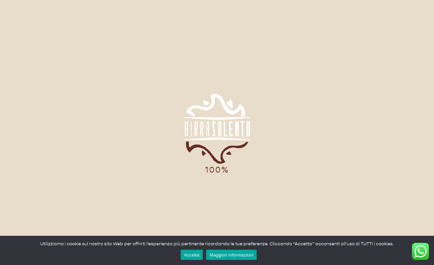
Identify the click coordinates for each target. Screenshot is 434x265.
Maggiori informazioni (231, 255)
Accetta (191, 255)
